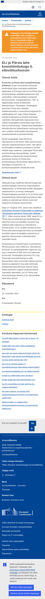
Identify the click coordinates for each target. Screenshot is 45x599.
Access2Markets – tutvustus (14, 486)
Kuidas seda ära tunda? (33, 2)
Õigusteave (7, 553)
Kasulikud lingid (8, 320)
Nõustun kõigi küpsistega (21, 587)
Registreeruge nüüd (10, 172)
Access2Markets (9, 440)
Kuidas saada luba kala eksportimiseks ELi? (18, 380)
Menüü (40, 14)
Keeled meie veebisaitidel (13, 541)
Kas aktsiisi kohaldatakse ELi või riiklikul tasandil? (20, 371)
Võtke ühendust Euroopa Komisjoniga (18, 523)
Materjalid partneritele (11, 531)
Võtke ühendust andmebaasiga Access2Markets (22, 465)
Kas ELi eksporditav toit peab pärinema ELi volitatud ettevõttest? (18, 385)
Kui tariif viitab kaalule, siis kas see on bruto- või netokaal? (20, 339)
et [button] (33, 7)
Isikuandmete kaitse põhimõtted (15, 549)
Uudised (5, 324)
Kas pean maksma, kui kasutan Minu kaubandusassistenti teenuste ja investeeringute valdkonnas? (20, 394)
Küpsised (6, 545)
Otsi (39, 7)
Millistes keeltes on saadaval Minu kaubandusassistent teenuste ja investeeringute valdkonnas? (20, 405)
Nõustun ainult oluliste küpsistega (25, 593)
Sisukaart (6, 490)
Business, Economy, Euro (13, 500)
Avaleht (5, 20)
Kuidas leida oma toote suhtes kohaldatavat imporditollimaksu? (18, 347)
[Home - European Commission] (19, 511)
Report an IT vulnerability (12, 535)
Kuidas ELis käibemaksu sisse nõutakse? (17, 375)
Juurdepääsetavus (10, 455)
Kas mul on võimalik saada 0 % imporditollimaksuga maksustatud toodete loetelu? (21, 365)
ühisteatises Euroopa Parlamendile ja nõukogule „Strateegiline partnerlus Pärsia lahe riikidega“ (22, 212)
